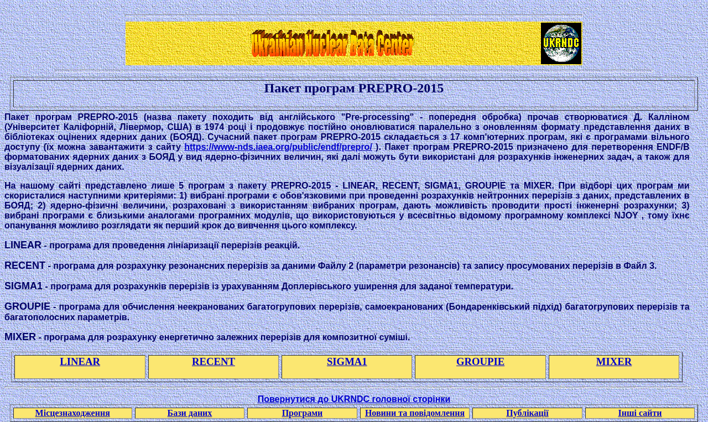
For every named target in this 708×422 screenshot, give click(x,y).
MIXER (614, 361)
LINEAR (80, 361)
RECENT (213, 361)
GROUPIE (480, 361)
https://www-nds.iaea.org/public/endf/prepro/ (278, 147)
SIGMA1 (347, 361)
